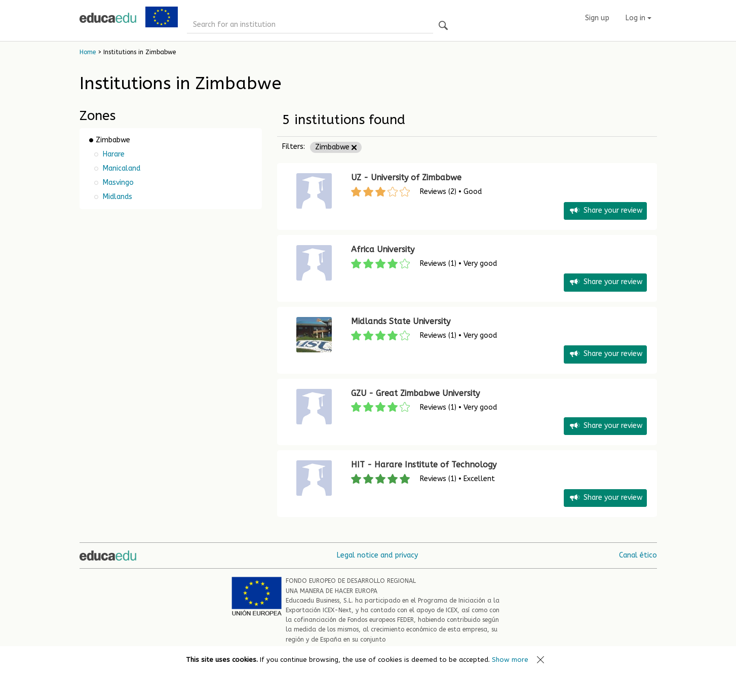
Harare (113, 154)
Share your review (605, 211)
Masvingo (117, 182)
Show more (510, 659)
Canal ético (638, 555)
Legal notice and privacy (377, 555)
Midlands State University (400, 321)
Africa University (382, 249)
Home (88, 52)
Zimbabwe (336, 147)
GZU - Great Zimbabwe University (415, 393)
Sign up (597, 18)
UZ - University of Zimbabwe (406, 177)
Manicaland (120, 168)
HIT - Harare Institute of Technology (423, 464)
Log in (638, 18)
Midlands (116, 196)
